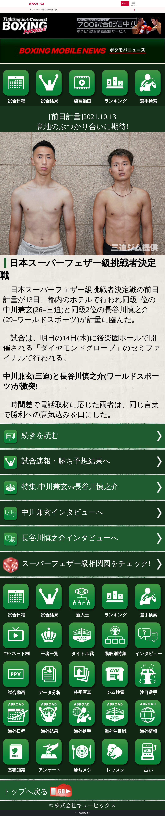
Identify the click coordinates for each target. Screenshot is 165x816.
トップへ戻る (37, 792)
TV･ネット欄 (17, 651)
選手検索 (149, 99)
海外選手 (83, 729)
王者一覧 (50, 651)
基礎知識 (17, 768)
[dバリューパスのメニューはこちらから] (133, 4)
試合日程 (17, 99)
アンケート (50, 768)
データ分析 (50, 690)
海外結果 (50, 729)
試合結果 (50, 99)
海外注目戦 (116, 729)
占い (149, 768)
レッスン (116, 768)
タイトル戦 (83, 651)
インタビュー (149, 651)
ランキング (116, 99)
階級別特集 (116, 651)
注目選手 (149, 690)
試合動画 (17, 690)
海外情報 (149, 729)
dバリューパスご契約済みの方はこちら (44, 10)
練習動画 (83, 99)
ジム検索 (116, 690)
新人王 (83, 612)
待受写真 (83, 690)
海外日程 (17, 729)
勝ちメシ (83, 768)
